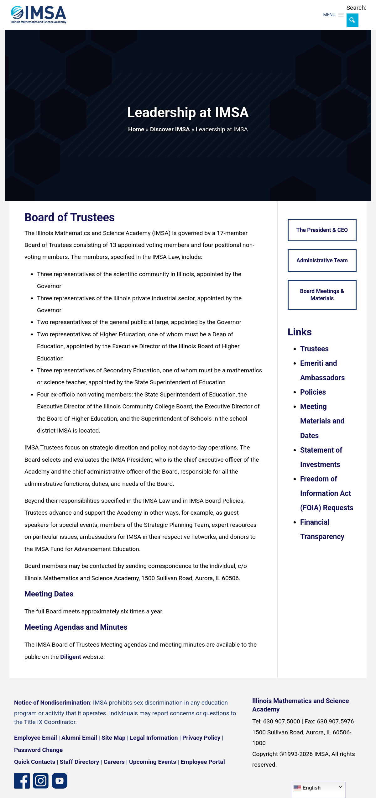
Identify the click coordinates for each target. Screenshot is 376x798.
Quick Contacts (34, 761)
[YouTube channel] (59, 780)
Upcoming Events (152, 761)
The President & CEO (322, 230)
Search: (357, 7)
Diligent (70, 656)
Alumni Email (79, 737)
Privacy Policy (201, 737)
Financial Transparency (322, 529)
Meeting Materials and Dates (322, 421)
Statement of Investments (321, 457)
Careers (114, 761)
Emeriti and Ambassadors (322, 370)
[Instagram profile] (41, 780)
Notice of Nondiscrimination (52, 702)
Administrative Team (322, 260)
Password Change (38, 749)
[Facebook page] (22, 780)
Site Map (113, 737)
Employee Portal (202, 761)
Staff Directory (79, 761)
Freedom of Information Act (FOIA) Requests (326, 493)
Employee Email (35, 737)
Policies (313, 392)
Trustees (314, 349)
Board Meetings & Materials (322, 295)
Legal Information (154, 737)
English (307, 788)
